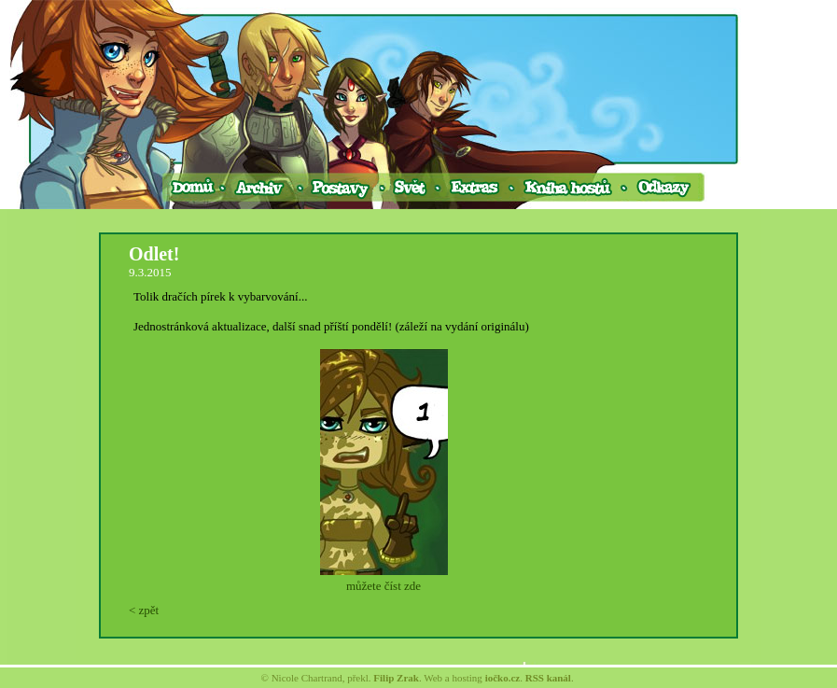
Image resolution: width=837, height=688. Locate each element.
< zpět (144, 610)
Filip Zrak (396, 677)
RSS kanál (548, 677)
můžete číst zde (383, 586)
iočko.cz (503, 677)
